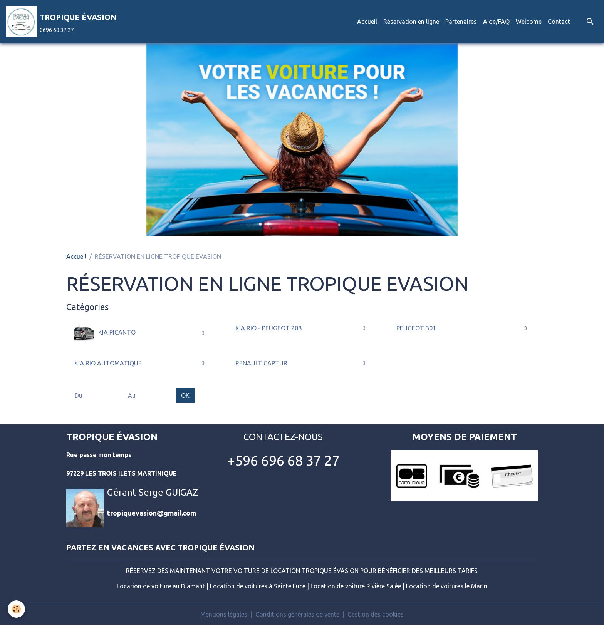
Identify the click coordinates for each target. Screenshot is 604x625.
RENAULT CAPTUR (261, 363)
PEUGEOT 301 (416, 328)
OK (185, 395)
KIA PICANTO (105, 333)
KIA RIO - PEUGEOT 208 (268, 328)
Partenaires (461, 21)
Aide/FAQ (496, 21)
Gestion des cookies (375, 614)
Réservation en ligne (411, 21)
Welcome (529, 21)
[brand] (61, 21)
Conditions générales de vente (297, 614)
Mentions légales (223, 614)
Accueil (367, 21)
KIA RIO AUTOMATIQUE (108, 363)
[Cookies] (16, 609)
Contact (559, 21)
